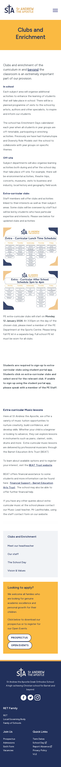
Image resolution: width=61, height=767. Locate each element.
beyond (33, 69)
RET (5, 715)
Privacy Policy (40, 750)
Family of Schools (12, 723)
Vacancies (8, 750)
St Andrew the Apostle (30, 673)
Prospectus (19, 637)
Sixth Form (8, 746)
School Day (38, 742)
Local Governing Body (14, 719)
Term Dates (39, 739)
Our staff (13, 554)
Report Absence (41, 746)
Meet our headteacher (21, 545)
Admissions (9, 742)
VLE (35, 754)
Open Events (20, 645)
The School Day (17, 562)
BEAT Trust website (40, 465)
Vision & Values (16, 570)
